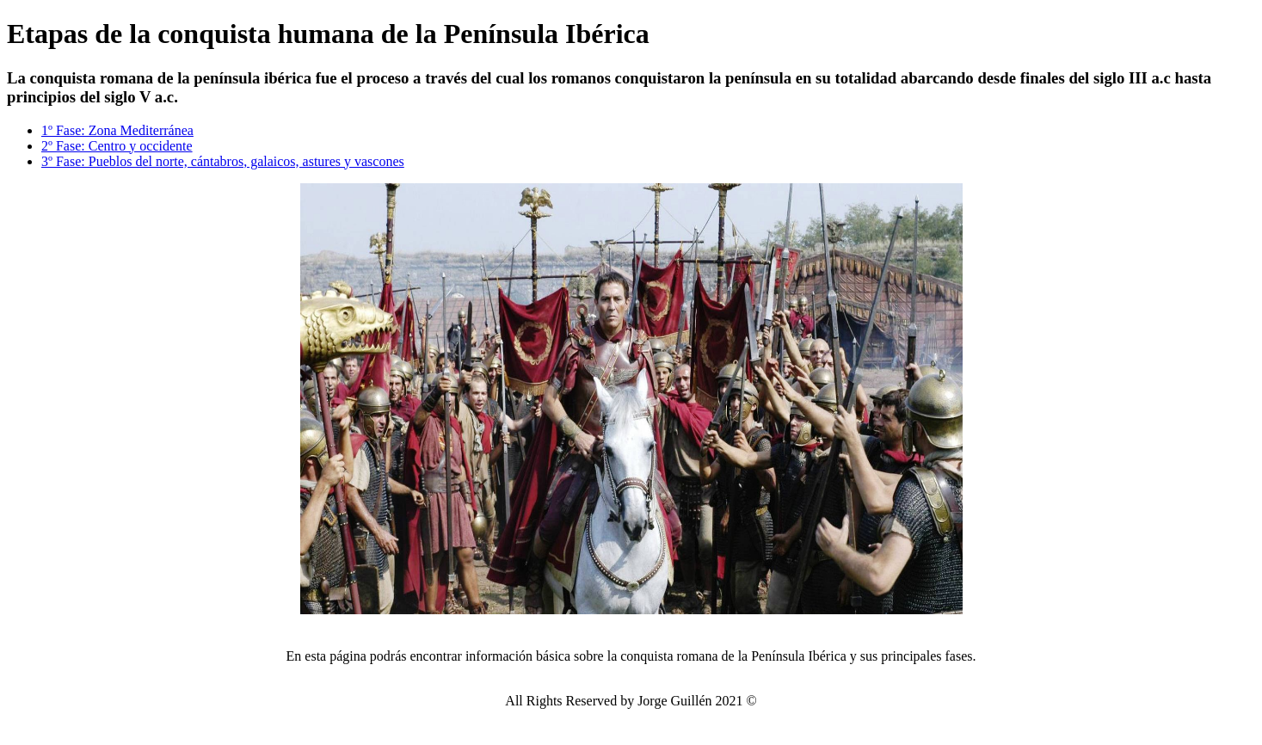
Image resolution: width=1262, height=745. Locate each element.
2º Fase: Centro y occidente (117, 146)
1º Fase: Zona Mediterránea (117, 130)
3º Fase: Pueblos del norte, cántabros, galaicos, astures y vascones (222, 161)
